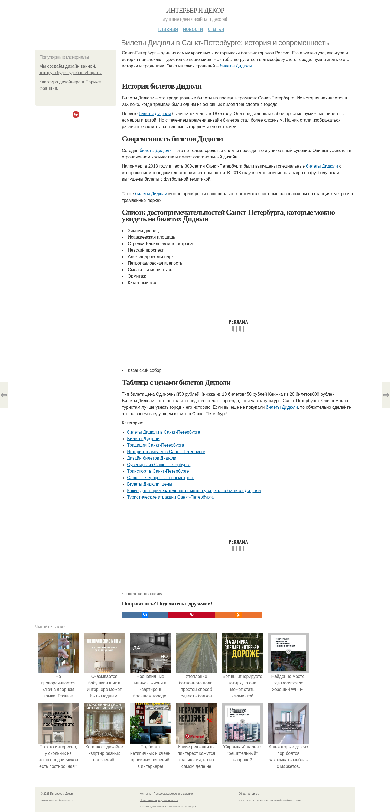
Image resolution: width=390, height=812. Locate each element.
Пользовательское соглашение (173, 793)
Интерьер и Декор (195, 10)
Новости (193, 29)
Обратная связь (249, 793)
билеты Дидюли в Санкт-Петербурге (163, 432)
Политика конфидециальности (159, 800)
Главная (168, 29)
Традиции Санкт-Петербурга (155, 445)
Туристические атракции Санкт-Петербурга (170, 497)
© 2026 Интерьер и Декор (57, 793)
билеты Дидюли (236, 66)
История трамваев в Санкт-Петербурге (166, 451)
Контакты (145, 793)
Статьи (216, 29)
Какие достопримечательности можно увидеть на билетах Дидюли (194, 490)
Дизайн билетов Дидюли (151, 458)
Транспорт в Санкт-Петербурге (158, 471)
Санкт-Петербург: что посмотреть (160, 477)
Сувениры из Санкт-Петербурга (158, 464)
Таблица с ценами (150, 593)
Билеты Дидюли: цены (149, 484)
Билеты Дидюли (143, 438)
